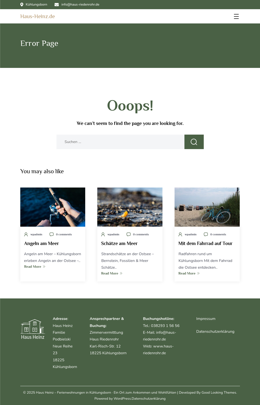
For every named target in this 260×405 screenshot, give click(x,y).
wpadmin (36, 234)
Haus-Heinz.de (37, 16)
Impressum (205, 318)
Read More (34, 266)
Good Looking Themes (219, 392)
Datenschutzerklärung (215, 331)
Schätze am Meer (119, 243)
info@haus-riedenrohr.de (76, 4)
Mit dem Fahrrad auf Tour (205, 243)
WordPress (122, 398)
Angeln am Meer (41, 243)
